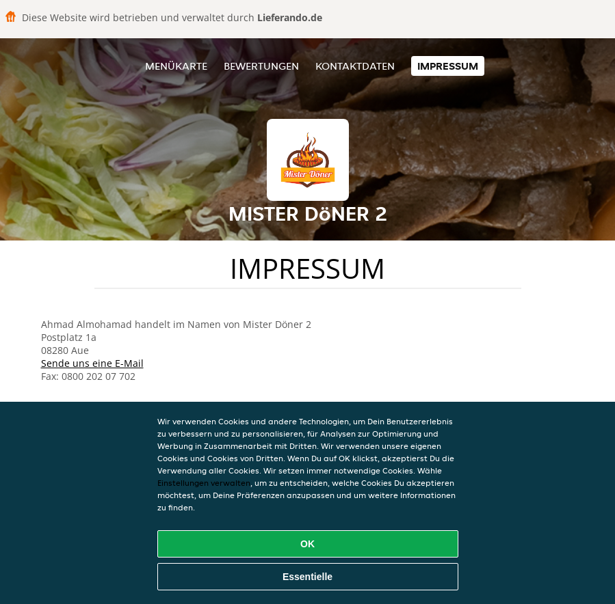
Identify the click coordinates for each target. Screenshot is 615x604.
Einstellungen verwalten (203, 483)
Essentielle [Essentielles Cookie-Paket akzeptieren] (307, 576)
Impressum (447, 66)
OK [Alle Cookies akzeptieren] (307, 543)
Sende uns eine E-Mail (92, 363)
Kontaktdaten (355, 66)
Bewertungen (261, 66)
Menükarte (176, 66)
